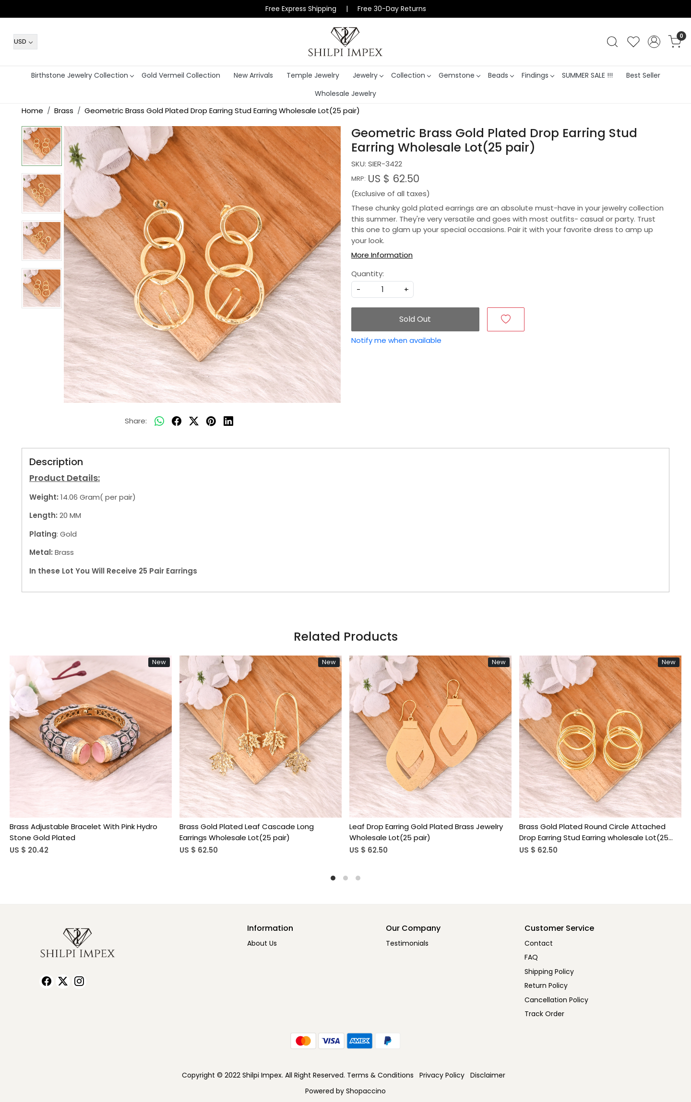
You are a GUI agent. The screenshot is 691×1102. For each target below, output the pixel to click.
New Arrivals (253, 75)
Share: (136, 421)
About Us (262, 943)
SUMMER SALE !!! (587, 75)
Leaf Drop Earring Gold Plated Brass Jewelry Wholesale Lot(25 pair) (426, 832)
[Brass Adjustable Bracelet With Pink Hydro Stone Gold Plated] (91, 737)
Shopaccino (366, 1091)
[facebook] (176, 421)
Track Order (544, 1014)
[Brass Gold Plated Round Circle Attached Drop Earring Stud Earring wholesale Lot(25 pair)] (600, 737)
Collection (410, 75)
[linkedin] (228, 421)
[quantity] (382, 289)
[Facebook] (46, 981)
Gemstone (459, 75)
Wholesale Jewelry (345, 93)
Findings (538, 75)
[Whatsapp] (159, 421)
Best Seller (643, 75)
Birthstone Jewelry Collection (82, 75)
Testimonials (407, 943)
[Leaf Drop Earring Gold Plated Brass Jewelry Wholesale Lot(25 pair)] (430, 737)
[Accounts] (654, 41)
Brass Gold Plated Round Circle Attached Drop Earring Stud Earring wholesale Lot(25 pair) (593, 832)
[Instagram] (79, 981)
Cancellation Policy (556, 1000)
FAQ (531, 957)
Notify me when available (396, 340)
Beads (500, 75)
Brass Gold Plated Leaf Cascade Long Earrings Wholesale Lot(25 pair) (246, 832)
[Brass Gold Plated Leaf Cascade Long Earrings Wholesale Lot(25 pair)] (260, 737)
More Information (382, 255)
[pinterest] (211, 421)
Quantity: (367, 274)
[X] (63, 981)
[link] (612, 41)
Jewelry (368, 75)
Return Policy (546, 985)
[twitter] (194, 421)
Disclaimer (487, 1075)
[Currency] (25, 41)
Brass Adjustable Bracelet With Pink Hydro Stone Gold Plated (83, 832)
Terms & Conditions (380, 1075)
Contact (538, 943)
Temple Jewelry (312, 75)
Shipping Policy (549, 971)
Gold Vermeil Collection (181, 75)
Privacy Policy (442, 1075)
